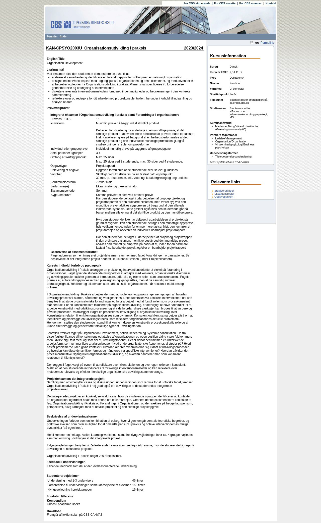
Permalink (264, 42)
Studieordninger (224, 190)
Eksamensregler (224, 193)
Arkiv (63, 36)
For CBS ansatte (225, 3)
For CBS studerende (197, 3)
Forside (52, 36)
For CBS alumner (250, 3)
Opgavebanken (223, 196)
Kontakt (271, 3)
